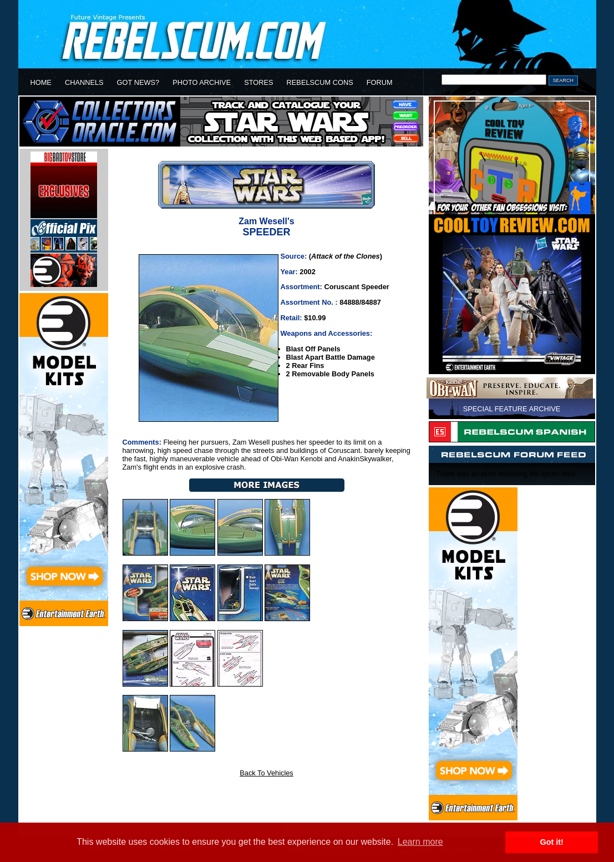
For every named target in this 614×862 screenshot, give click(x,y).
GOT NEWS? (138, 82)
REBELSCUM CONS (320, 82)
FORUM (380, 82)
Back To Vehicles (266, 773)
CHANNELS (84, 82)
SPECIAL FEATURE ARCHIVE (512, 409)
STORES (258, 82)
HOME (41, 82)
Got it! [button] (552, 842)
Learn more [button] (420, 841)
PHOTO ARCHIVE (201, 82)
